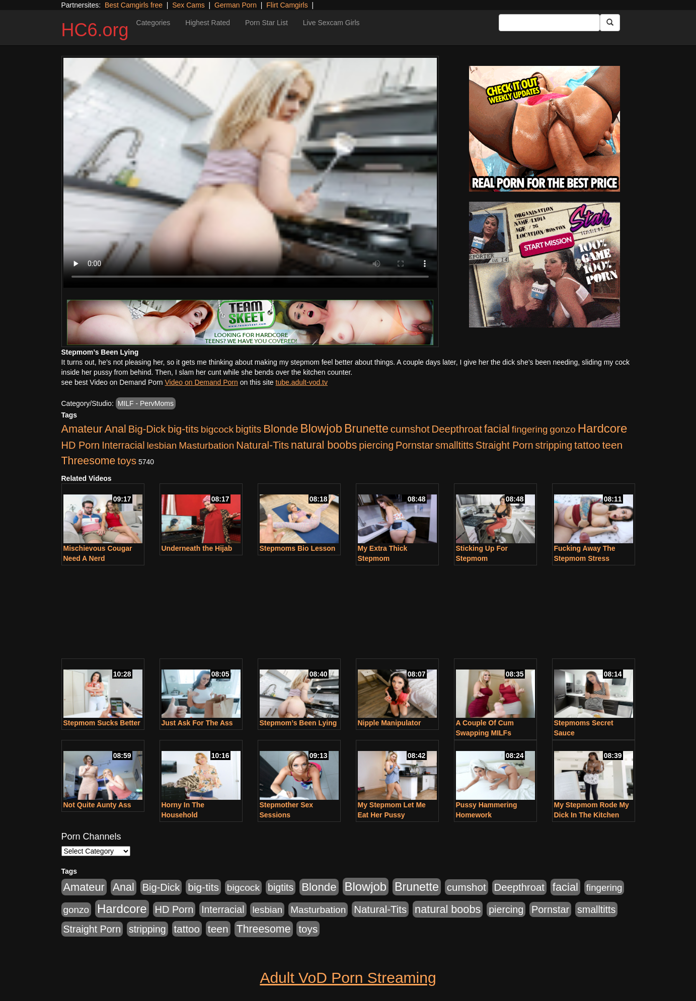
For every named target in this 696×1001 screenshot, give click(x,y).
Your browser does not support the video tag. (250, 173)
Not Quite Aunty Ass (97, 805)
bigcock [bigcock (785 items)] (217, 429)
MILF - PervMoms (146, 403)
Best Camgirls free (134, 5)
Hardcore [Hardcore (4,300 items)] (603, 428)
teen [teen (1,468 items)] (612, 445)
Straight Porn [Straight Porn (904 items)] (504, 445)
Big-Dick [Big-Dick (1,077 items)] (147, 429)
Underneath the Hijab (197, 548)
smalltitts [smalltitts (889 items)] (454, 445)
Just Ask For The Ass (197, 723)
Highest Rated (207, 23)
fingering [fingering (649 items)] (530, 429)
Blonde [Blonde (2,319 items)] (280, 429)
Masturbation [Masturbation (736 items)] (206, 445)
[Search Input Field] (549, 22)
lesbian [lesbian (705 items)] (161, 445)
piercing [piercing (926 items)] (376, 445)
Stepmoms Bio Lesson (298, 548)
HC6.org (95, 30)
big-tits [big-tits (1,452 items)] (183, 429)
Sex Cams (188, 5)
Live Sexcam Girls (331, 23)
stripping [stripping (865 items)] (553, 445)
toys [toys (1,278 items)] (126, 460)
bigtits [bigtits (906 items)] (248, 429)
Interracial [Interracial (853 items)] (123, 445)
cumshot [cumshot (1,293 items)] (410, 429)
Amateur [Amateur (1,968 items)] (82, 429)
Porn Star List (266, 23)
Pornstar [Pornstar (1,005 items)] (414, 445)
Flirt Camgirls (286, 5)
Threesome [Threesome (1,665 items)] (88, 461)
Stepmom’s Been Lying (298, 723)
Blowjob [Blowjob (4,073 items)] (321, 428)
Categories (153, 23)
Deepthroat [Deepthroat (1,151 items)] (457, 429)
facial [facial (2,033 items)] (497, 429)
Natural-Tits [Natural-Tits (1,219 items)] (262, 445)
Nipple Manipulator (389, 723)
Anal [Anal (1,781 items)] (115, 429)
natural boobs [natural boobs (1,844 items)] (324, 445)
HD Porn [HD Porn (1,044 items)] (80, 445)
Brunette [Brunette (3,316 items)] (366, 428)
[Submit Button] (610, 22)
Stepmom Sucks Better (101, 723)
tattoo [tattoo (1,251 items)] (587, 445)
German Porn (235, 5)
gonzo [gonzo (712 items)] (563, 429)
